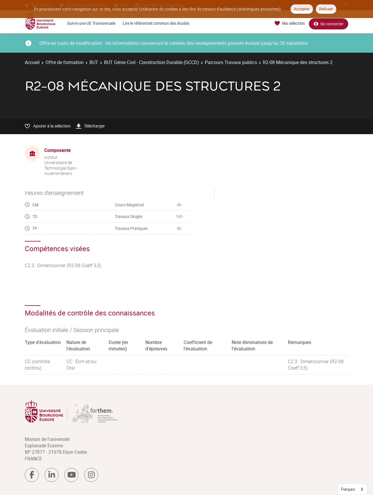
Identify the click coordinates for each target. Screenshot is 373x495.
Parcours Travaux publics (231, 62)
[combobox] (352, 489)
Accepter (302, 9)
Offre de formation (64, 62)
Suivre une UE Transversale (91, 23)
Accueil (32, 62)
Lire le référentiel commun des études (156, 23)
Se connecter (329, 23)
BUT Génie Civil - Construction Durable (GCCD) (151, 62)
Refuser (326, 9)
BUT (93, 62)
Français (348, 489)
